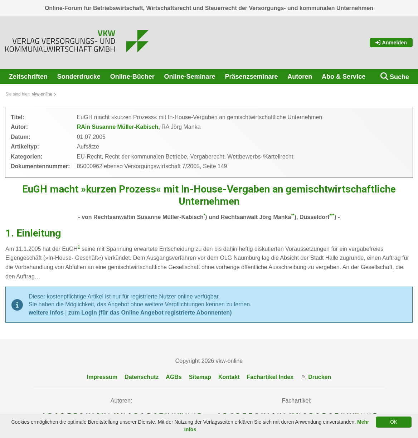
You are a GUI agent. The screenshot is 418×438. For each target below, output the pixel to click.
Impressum (102, 377)
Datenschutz (142, 377)
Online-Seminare (189, 76)
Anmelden (391, 42)
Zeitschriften (28, 76)
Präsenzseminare (251, 76)
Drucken (316, 377)
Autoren (299, 76)
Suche (399, 77)
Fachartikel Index (270, 377)
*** (332, 215)
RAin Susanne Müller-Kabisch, (119, 127)
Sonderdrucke (79, 76)
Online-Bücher (132, 76)
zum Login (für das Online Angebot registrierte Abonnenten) (150, 313)
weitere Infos (46, 313)
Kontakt (229, 377)
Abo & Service (343, 76)
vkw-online (42, 94)
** (292, 215)
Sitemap (200, 377)
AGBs (173, 377)
